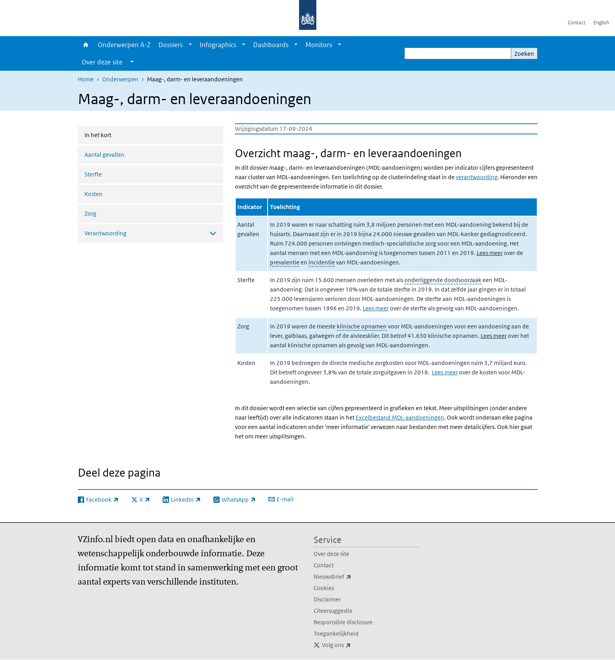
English (601, 22)
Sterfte (93, 174)
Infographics (218, 44)
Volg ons (354, 645)
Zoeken (524, 53)
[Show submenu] (190, 44)
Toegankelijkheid (336, 633)
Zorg (90, 213)
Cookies (324, 588)
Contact (577, 22)
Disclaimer (327, 599)
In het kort (118, 134)
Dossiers (170, 44)
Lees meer (490, 253)
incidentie (321, 262)
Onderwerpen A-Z (124, 44)
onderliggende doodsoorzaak (442, 280)
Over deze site (331, 553)
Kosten (93, 194)
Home (86, 44)
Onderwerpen (120, 79)
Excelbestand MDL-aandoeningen (400, 417)
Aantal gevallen (104, 154)
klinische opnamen (362, 326)
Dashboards (270, 44)
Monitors (318, 44)
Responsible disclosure (343, 622)
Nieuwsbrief (350, 576)
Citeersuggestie (333, 610)
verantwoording (477, 177)
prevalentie (284, 262)
